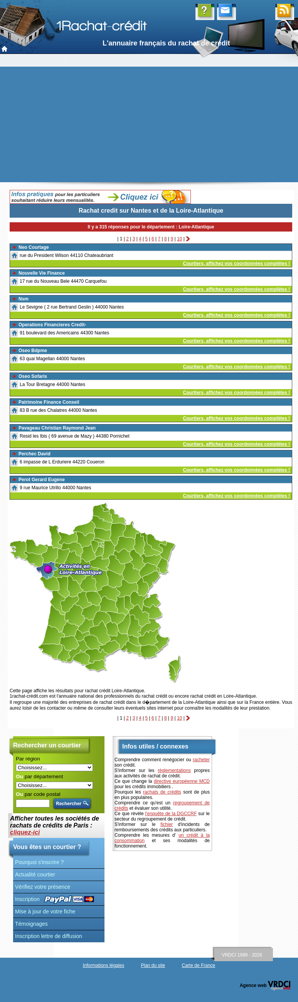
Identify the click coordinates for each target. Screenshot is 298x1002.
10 (179, 239)
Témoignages (31, 924)
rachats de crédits (162, 792)
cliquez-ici (25, 832)
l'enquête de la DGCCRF (171, 813)
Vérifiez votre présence (42, 887)
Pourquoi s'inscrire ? (39, 862)
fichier (166, 824)
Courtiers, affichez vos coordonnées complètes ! (236, 263)
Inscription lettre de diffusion (48, 936)
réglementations (174, 770)
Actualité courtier (35, 874)
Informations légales (103, 965)
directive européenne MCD (182, 781)
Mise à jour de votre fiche (45, 911)
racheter (201, 759)
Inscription (27, 899)
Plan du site (153, 965)
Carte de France (199, 965)
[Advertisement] (149, 124)
